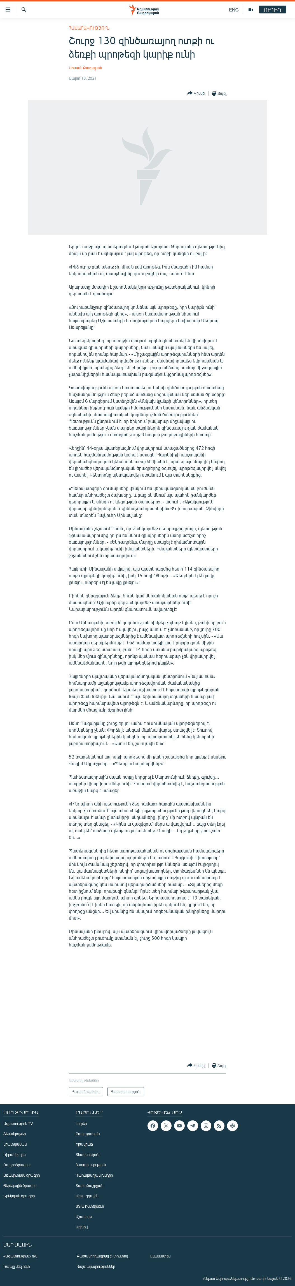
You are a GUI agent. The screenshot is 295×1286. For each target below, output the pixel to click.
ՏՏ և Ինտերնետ (90, 1206)
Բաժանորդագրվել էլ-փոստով (102, 1256)
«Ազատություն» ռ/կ (20, 1256)
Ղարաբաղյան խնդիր (94, 1175)
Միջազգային (87, 1195)
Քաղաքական (88, 1133)
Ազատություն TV (18, 1123)
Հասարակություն (89, 27)
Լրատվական (15, 1144)
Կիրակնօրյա (14, 1154)
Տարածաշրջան (89, 1185)
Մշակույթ (84, 1216)
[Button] (196, 93)
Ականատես (160, 1256)
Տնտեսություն (87, 1154)
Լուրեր (81, 1123)
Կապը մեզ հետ (16, 1266)
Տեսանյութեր (14, 1133)
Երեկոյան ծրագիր (19, 1195)
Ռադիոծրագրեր (17, 1164)
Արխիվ (82, 1226)
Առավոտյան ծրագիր (21, 1175)
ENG (234, 9)
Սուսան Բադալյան (85, 67)
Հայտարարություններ (96, 1266)
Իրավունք (84, 1144)
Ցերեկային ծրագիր (19, 1185)
